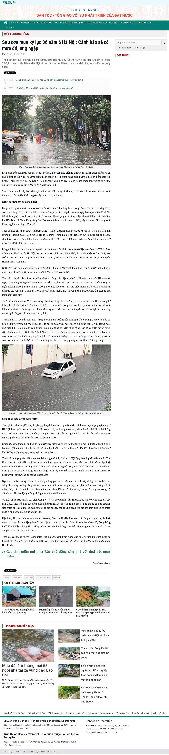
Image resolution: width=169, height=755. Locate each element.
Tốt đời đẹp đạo (126, 23)
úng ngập (18, 577)
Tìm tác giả (140, 48)
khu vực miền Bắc (43, 577)
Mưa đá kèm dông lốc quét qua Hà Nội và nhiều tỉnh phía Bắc (95, 635)
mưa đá (7, 577)
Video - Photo (9, 28)
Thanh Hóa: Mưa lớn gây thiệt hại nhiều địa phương (18, 611)
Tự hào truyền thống (42, 23)
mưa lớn (57, 577)
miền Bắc (29, 577)
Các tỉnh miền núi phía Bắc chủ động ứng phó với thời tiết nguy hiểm (93, 612)
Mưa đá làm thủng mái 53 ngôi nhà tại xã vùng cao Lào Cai (27, 670)
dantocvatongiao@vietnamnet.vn (104, 732)
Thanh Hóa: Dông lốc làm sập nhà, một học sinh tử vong (95, 653)
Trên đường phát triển (80, 23)
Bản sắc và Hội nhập (144, 23)
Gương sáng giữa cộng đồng (105, 23)
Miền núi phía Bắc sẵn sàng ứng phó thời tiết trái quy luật (55, 611)
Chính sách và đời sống (21, 23)
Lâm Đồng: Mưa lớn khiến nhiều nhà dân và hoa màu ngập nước (45, 88)
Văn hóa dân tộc (61, 23)
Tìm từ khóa (126, 48)
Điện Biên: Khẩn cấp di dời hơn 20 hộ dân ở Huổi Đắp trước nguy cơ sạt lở (49, 80)
